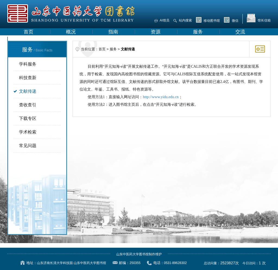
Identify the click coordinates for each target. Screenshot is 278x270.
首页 (28, 32)
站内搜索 (182, 20)
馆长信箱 (259, 18)
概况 (71, 32)
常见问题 (27, 145)
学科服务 (27, 64)
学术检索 (27, 132)
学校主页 (33, 39)
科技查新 (27, 77)
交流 (240, 32)
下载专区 (27, 118)
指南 (113, 32)
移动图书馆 (208, 20)
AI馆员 (161, 20)
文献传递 (27, 91)
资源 (155, 32)
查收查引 (27, 105)
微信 (231, 20)
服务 (198, 32)
